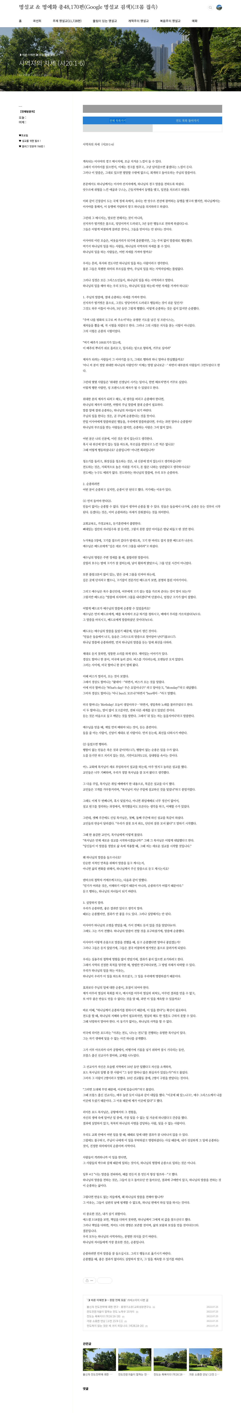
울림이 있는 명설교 (105, 20)
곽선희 (37, 20)
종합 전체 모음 (118, 1300)
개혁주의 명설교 (138, 20)
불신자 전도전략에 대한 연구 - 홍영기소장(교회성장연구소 (119, 1307)
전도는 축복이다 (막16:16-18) (103, 1316)
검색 (210, 7)
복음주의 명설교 (170, 20)
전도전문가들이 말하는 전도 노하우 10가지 (110, 1311)
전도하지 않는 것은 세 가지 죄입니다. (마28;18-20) (115, 1326)
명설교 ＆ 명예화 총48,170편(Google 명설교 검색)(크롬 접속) (88, 7)
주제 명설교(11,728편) (67, 20)
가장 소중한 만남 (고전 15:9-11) (105, 1321)
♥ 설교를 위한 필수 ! (30, 141)
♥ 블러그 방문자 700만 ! (32, 146)
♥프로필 (23, 135)
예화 (195, 20)
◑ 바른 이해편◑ (97, 1300)
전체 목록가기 (117, 120)
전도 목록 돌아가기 (187, 120)
